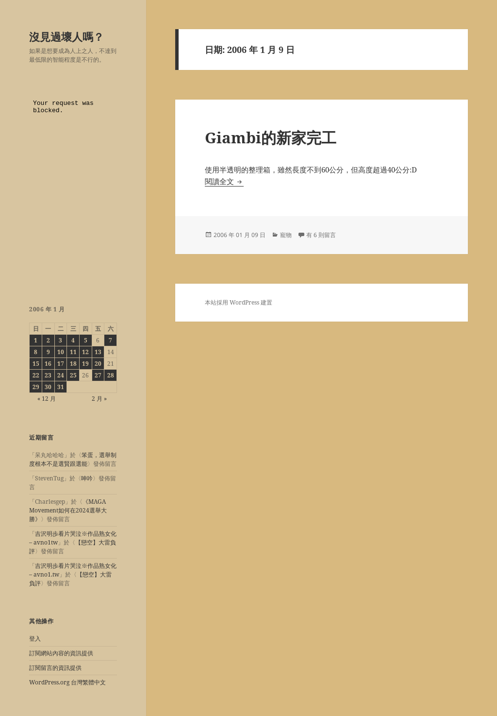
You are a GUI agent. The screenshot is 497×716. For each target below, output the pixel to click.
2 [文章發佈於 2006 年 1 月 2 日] (48, 340)
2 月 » (99, 398)
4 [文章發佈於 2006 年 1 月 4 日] (73, 340)
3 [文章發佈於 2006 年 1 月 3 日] (60, 340)
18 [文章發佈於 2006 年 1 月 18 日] (73, 363)
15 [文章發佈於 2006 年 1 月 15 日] (36, 363)
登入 (35, 638)
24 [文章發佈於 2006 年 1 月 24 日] (60, 375)
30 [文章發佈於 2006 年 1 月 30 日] (48, 387)
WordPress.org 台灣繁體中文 (67, 682)
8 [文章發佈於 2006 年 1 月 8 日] (35, 352)
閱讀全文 (224, 181)
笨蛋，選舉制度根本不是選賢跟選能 (72, 459)
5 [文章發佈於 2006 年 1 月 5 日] (85, 340)
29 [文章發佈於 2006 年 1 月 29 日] (36, 387)
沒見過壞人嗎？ (66, 36)
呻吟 (87, 478)
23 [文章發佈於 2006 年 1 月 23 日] (48, 375)
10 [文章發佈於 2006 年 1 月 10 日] (60, 352)
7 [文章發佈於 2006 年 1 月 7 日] (110, 340)
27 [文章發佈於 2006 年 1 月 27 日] (98, 375)
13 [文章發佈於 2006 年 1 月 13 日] (98, 352)
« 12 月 (46, 398)
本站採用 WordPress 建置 (238, 302)
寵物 (286, 235)
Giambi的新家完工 (270, 137)
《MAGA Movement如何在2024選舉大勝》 (68, 510)
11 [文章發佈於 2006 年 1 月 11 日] (73, 352)
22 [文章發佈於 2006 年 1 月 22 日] (36, 375)
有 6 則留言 (321, 235)
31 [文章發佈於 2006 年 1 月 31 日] (60, 387)
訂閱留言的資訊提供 (55, 668)
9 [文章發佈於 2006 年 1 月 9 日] (48, 352)
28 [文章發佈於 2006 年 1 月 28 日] (110, 375)
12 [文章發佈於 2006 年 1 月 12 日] (85, 352)
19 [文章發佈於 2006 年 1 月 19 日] (85, 363)
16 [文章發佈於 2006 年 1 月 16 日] (48, 363)
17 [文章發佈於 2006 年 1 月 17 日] (60, 363)
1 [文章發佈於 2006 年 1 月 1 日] (35, 340)
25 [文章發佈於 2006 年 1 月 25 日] (73, 375)
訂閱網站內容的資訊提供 (61, 653)
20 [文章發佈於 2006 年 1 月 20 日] (98, 363)
